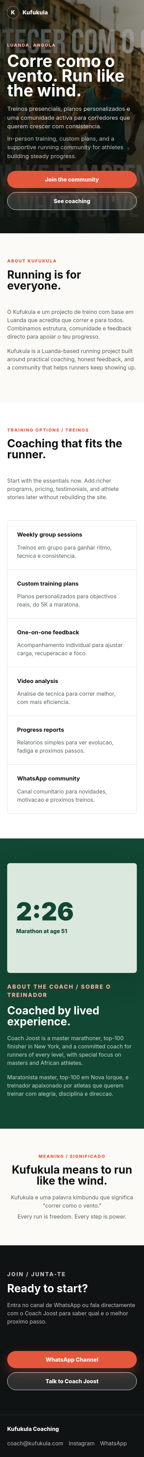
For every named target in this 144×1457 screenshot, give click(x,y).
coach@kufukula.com (35, 1443)
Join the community (72, 179)
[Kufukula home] (27, 12)
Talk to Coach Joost (72, 1381)
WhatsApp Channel (72, 1359)
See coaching (72, 201)
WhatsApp (113, 1443)
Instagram (81, 1443)
